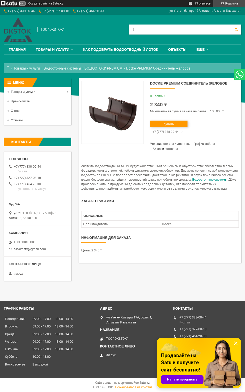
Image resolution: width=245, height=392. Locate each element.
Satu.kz (145, 382)
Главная (17, 50)
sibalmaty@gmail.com (30, 249)
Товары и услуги (53, 50)
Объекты (177, 50)
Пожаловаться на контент (133, 387)
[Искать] (236, 30)
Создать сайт (37, 3)
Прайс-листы (20, 101)
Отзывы (17, 120)
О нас (15, 111)
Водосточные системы (62, 68)
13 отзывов (202, 3)
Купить (169, 124)
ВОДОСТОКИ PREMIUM (103, 68)
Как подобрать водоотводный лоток (120, 50)
